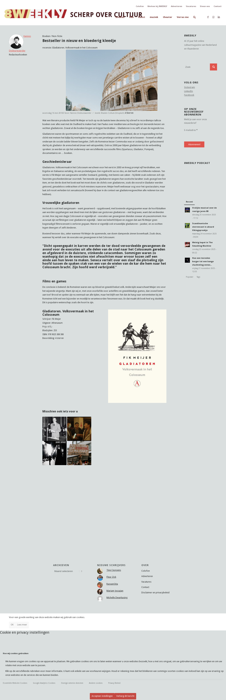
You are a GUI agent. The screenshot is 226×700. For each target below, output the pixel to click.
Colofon (140, 6)
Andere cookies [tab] (96, 683)
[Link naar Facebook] (208, 17)
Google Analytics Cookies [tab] (44, 683)
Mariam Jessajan (114, 590)
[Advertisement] (104, 501)
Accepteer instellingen (102, 696)
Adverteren (176, 6)
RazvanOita (112, 584)
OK (12, 624)
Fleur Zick (111, 577)
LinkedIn (188, 91)
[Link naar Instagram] (213, 17)
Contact (218, 6)
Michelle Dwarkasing (117, 597)
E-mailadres (191, 130)
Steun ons (205, 6)
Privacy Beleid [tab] (114, 683)
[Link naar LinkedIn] (219, 17)
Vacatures (191, 6)
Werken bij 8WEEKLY (157, 6)
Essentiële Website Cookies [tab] (15, 683)
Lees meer (22, 624)
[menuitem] (120, 17)
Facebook (189, 95)
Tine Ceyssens (113, 570)
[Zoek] (194, 17)
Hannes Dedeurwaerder (80, 113)
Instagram (189, 87)
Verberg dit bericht (125, 696)
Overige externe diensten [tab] (72, 683)
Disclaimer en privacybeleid (155, 592)
